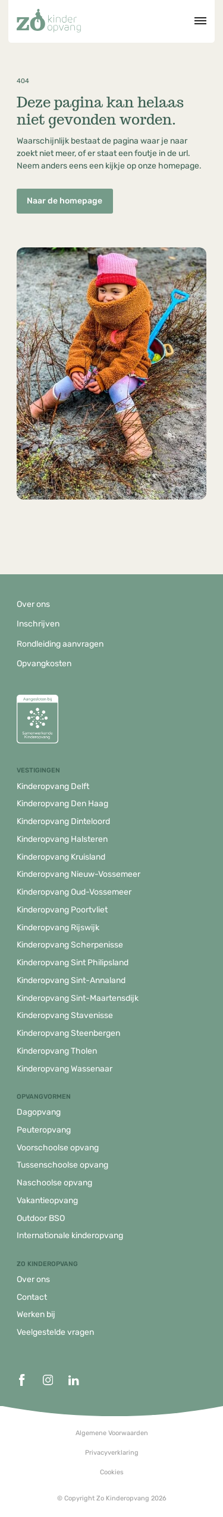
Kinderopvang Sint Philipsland (72, 963)
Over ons (33, 604)
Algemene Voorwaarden (112, 1433)
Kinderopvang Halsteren (62, 839)
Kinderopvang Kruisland (61, 857)
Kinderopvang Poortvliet (62, 910)
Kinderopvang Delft (53, 786)
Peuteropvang (44, 1130)
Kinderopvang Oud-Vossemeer (74, 892)
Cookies (112, 1472)
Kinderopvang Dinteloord (63, 821)
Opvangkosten (44, 664)
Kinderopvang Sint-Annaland (71, 980)
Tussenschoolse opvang (62, 1165)
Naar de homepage (64, 201)
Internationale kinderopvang (70, 1235)
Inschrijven (38, 624)
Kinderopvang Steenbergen (68, 1033)
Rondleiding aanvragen (60, 644)
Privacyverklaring (112, 1452)
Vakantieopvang (47, 1200)
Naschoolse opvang (54, 1183)
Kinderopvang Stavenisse (65, 1015)
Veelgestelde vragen (55, 1332)
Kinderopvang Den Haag (62, 804)
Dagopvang (39, 1112)
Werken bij (36, 1314)
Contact (32, 1297)
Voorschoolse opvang (58, 1148)
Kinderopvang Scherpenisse (70, 945)
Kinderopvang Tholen (57, 1051)
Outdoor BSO (41, 1218)
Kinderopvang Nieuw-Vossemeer (78, 874)
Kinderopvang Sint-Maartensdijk (78, 998)
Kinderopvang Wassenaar (64, 1069)
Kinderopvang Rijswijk (58, 928)
